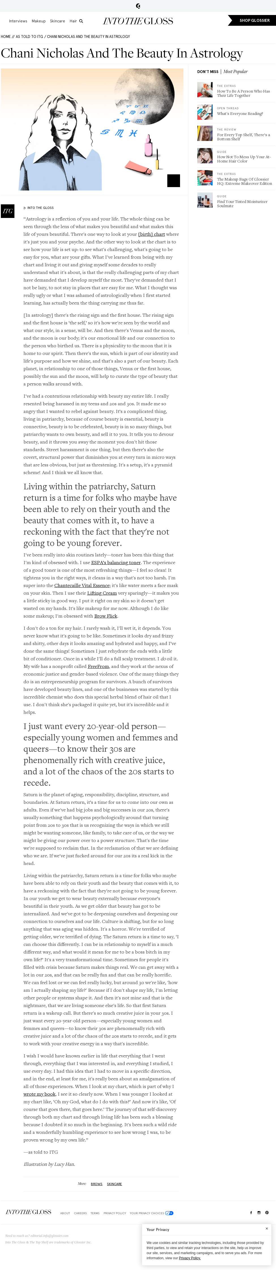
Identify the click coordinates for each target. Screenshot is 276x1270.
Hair (73, 21)
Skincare (57, 21)
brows (96, 1184)
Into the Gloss (137, 20)
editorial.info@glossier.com (50, 1236)
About (65, 1213)
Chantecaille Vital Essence (82, 585)
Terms (95, 1213)
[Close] (266, 1228)
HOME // (8, 37)
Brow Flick (105, 615)
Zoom (173, 180)
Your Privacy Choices (152, 1213)
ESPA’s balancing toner (116, 562)
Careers (80, 1213)
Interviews (18, 21)
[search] (81, 21)
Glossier (138, 6)
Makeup (39, 21)
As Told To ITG (29, 37)
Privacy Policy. (190, 1258)
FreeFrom (98, 666)
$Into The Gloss (28, 1212)
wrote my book (39, 1094)
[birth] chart (151, 234)
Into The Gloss (40, 208)
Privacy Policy (115, 1213)
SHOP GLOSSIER (255, 20)
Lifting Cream (102, 593)
